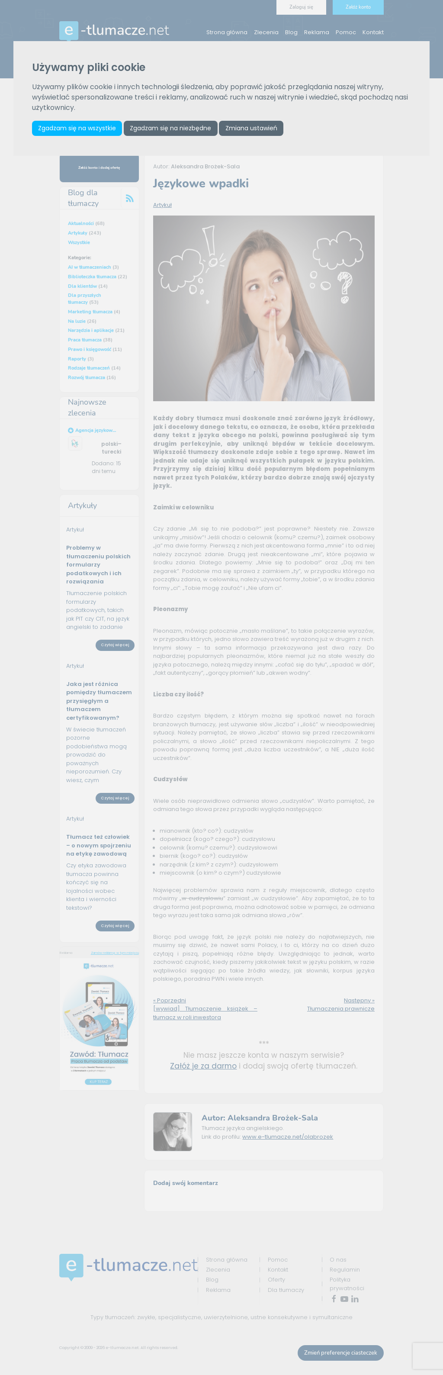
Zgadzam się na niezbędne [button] (170, 128)
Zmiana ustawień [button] (251, 128)
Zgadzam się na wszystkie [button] (77, 128)
